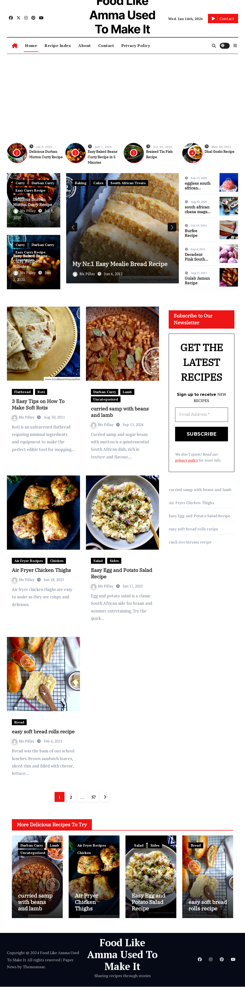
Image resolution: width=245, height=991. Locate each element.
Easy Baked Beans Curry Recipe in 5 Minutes (102, 157)
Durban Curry (43, 182)
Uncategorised (105, 399)
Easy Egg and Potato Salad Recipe (121, 573)
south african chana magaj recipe (197, 211)
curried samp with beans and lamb (120, 411)
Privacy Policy (135, 45)
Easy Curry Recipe (30, 190)
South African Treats (128, 182)
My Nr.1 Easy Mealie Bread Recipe (115, 265)
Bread (19, 722)
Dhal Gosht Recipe (219, 151)
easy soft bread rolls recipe (43, 731)
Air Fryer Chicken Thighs (41, 570)
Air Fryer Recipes (28, 560)
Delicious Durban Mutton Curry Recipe (32, 202)
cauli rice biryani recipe (190, 542)
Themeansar (34, 971)
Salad (98, 560)
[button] (235, 45)
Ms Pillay (25, 210)
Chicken (56, 560)
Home (31, 45)
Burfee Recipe (191, 233)
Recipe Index (57, 45)
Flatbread (22, 391)
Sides (114, 560)
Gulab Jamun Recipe (197, 280)
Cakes (98, 182)
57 (93, 797)
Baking (80, 182)
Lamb (127, 391)
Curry (20, 182)
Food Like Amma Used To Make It (122, 958)
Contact (106, 45)
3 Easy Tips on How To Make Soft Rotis (38, 404)
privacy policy (186, 460)
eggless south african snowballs (197, 188)
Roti (41, 391)
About (84, 45)
